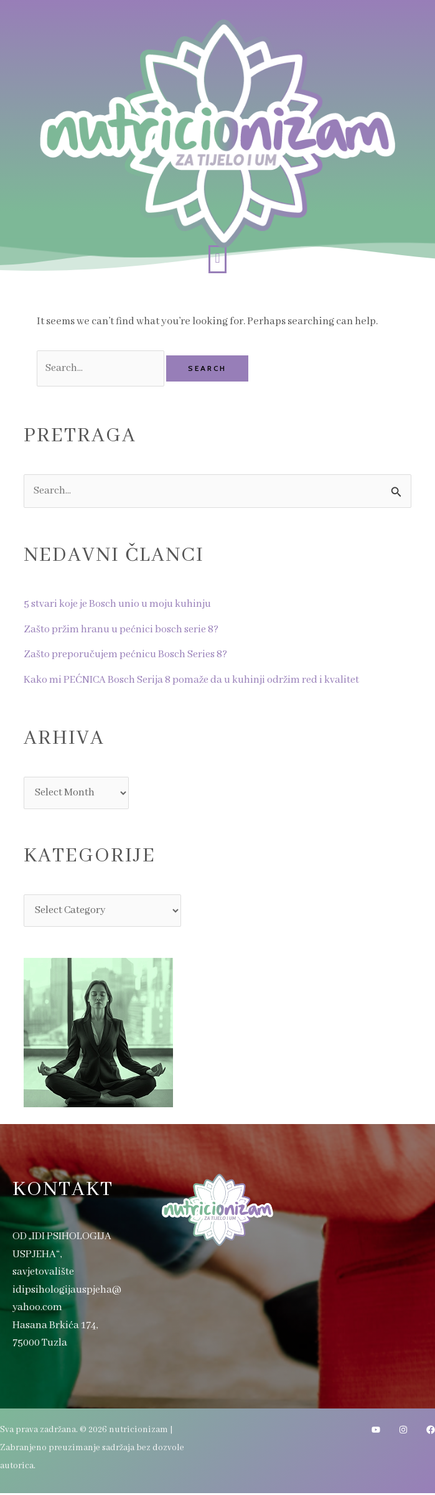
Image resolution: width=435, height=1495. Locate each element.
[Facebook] (430, 1431)
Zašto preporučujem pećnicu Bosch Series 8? (128, 655)
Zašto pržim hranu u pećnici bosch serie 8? (123, 630)
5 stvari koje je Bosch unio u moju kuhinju (119, 604)
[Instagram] (403, 1431)
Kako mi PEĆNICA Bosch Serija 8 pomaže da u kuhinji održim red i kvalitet (195, 680)
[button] (217, 259)
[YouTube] (376, 1431)
